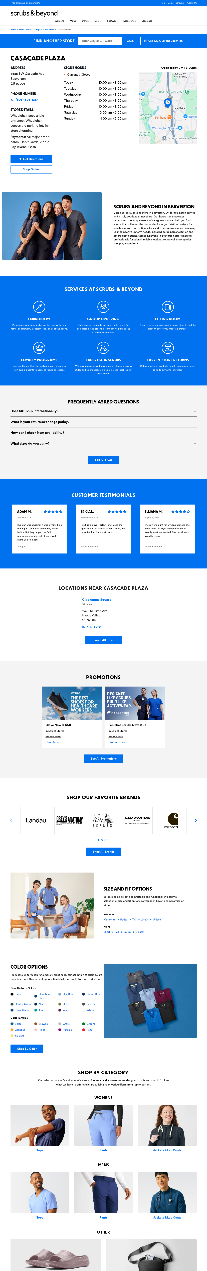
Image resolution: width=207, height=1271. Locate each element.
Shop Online (31, 169)
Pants (103, 1150)
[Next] (195, 820)
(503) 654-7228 (92, 626)
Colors (97, 21)
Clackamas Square (96, 599)
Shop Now (53, 742)
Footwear (112, 21)
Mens (73, 21)
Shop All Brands (103, 851)
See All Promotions (104, 758)
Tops (40, 1150)
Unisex (157, 919)
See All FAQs (103, 459)
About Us (192, 3)
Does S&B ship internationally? (34, 411)
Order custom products (90, 325)
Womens (59, 21)
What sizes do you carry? (30, 443)
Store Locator (25, 30)
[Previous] (11, 820)
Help (162, 3)
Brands (85, 21)
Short (107, 932)
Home (13, 30)
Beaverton (49, 30)
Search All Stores (103, 640)
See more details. (53, 736)
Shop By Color (27, 1048)
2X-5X (145, 919)
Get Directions (31, 159)
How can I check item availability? (37, 432)
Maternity (110, 919)
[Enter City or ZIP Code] (99, 41)
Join (170, 3)
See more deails (116, 736)
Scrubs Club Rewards (33, 366)
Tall (134, 919)
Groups (180, 3)
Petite (124, 919)
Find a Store (117, 742)
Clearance (146, 21)
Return (143, 366)
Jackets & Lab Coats (167, 1150)
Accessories (129, 21)
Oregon (38, 30)
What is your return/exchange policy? (40, 422)
